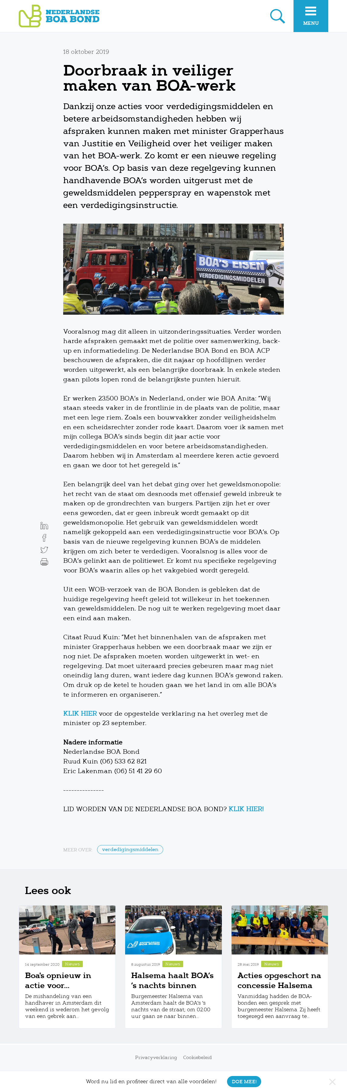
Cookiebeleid (197, 1057)
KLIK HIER (80, 714)
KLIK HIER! (246, 809)
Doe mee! (244, 1081)
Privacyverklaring (156, 1057)
